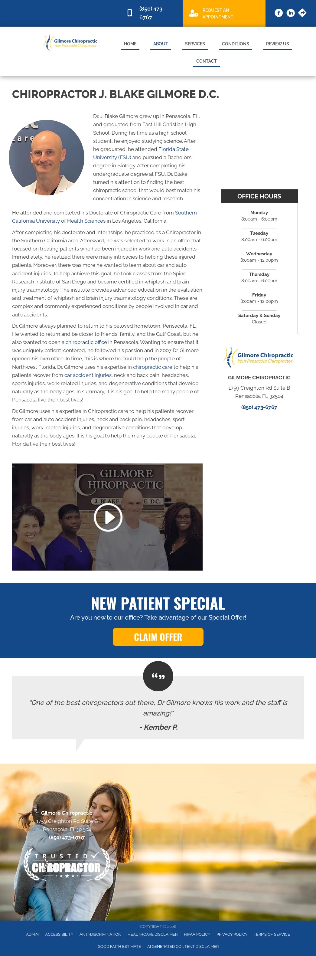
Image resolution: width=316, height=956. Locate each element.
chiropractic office (86, 342)
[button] (158, 637)
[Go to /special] (224, 13)
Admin (32, 934)
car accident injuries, (88, 375)
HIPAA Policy (197, 934)
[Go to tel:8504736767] (151, 13)
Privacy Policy (232, 934)
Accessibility (59, 934)
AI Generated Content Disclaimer (183, 946)
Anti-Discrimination (100, 934)
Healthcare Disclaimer (153, 934)
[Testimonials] (158, 707)
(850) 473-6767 (259, 407)
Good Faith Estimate (119, 946)
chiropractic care (152, 367)
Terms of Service (272, 934)
